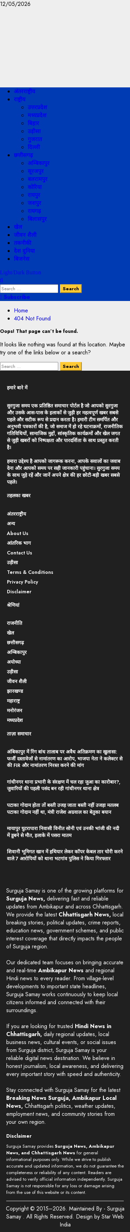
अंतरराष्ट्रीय (24, 91)
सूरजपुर (36, 171)
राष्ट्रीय (19, 99)
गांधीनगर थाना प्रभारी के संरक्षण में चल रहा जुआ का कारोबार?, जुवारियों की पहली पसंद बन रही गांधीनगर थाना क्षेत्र (63, 785)
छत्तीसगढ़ (23, 155)
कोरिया (35, 187)
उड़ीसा (34, 131)
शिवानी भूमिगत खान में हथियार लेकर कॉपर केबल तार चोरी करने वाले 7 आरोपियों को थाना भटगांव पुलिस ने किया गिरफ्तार (65, 855)
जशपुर (34, 203)
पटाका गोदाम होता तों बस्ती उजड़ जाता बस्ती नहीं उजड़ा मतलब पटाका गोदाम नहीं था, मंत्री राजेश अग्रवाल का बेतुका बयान (63, 809)
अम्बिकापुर (39, 163)
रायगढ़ (34, 211)
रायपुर (34, 195)
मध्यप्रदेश (37, 115)
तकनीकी (22, 243)
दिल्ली (34, 147)
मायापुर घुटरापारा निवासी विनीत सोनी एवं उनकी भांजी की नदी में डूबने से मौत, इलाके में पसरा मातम (63, 832)
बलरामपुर (37, 179)
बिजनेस (21, 259)
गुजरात (35, 139)
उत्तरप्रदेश (37, 107)
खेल (18, 227)
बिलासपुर (37, 219)
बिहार (33, 123)
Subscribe (15, 297)
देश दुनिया (24, 251)
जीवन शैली (25, 235)
